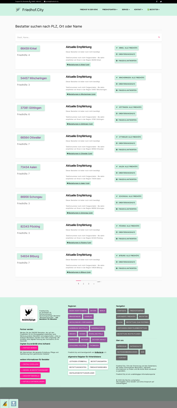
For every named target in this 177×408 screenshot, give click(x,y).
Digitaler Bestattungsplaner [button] (81, 373)
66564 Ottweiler (30, 137)
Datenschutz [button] (135, 346)
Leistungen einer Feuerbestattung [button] (132, 328)
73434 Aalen (28, 167)
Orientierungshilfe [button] (125, 54)
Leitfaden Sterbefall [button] (78, 361)
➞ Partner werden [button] (29, 348)
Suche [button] (120, 322)
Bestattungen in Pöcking (78, 242)
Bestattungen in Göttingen (78, 124)
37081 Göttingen (30, 107)
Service (126, 9)
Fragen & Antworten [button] (126, 61)
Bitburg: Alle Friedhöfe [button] (127, 256)
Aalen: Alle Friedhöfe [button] (127, 166)
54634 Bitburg (29, 256)
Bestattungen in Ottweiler (78, 153)
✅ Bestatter (153, 9)
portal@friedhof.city (51, 1)
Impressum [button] (121, 346)
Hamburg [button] (88, 316)
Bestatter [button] (143, 316)
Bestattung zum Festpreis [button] (137, 322)
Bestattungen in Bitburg (77, 272)
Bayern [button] (93, 311)
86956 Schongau (31, 196)
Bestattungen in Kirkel (77, 64)
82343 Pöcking (30, 226)
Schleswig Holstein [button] (77, 345)
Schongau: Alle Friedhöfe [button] (128, 196)
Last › (99, 281)
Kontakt (138, 9)
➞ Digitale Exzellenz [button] (30, 364)
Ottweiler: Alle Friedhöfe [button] (128, 137)
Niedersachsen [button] (97, 328)
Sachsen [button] (84, 340)
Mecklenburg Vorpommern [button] (80, 322)
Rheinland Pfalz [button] (96, 334)
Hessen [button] (82, 334)
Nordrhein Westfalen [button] (78, 328)
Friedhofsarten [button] (136, 311)
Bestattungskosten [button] (77, 367)
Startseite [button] (121, 311)
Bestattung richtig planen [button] (128, 334)
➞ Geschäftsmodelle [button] (30, 376)
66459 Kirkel (28, 48)
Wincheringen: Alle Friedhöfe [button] (130, 77)
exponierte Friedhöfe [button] (126, 316)
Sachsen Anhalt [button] (99, 340)
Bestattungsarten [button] (99, 361)
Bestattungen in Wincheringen (80, 94)
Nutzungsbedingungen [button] (127, 352)
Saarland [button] (73, 340)
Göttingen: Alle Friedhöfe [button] (129, 107)
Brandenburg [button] (75, 316)
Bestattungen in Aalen (77, 183)
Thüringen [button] (94, 345)
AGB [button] (142, 352)
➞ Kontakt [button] (121, 358)
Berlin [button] (102, 311)
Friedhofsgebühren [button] (98, 367)
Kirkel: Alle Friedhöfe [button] (126, 48)
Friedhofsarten (109, 9)
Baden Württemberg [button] (78, 311)
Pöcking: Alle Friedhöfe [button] (127, 226)
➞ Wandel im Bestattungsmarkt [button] (34, 370)
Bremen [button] (72, 334)
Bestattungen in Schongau (78, 213)
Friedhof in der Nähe (89, 9)
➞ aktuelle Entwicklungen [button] (32, 381)
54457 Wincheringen (33, 78)
